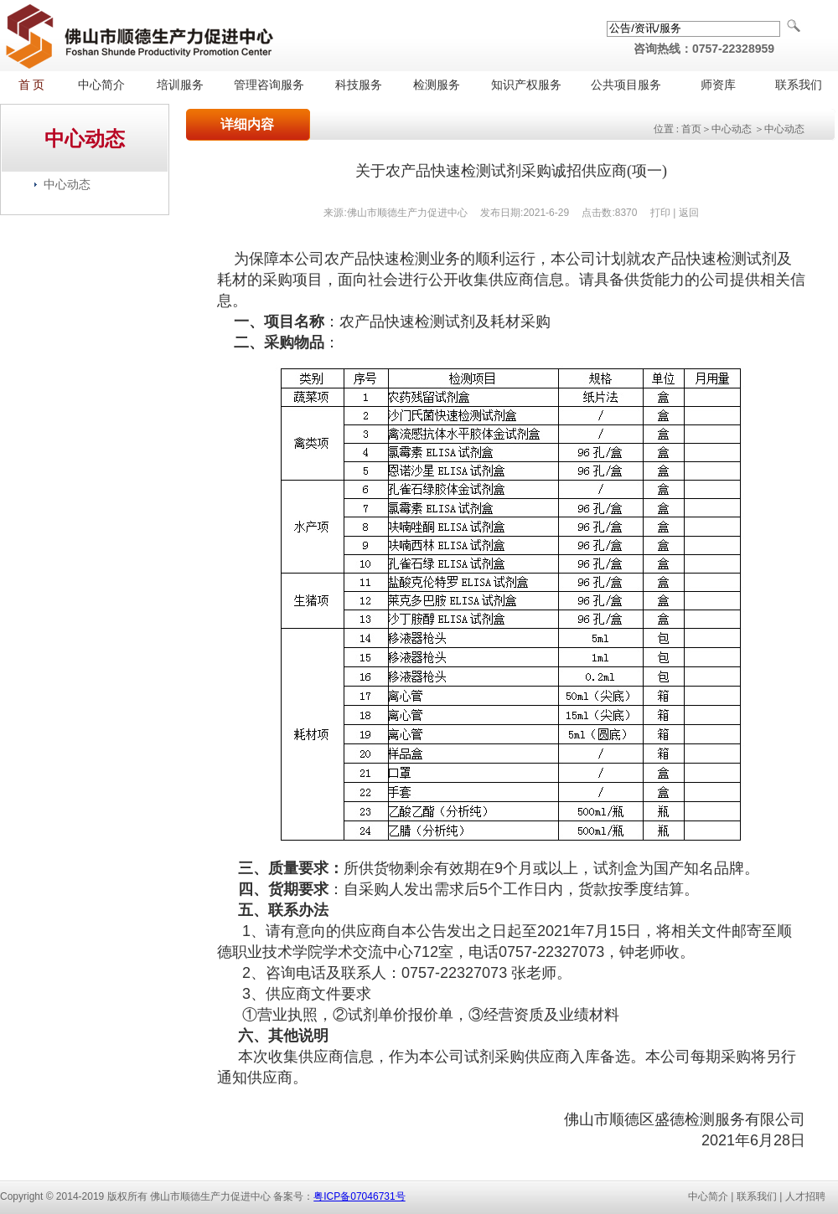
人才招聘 (805, 1196)
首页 (691, 129)
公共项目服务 (626, 85)
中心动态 (67, 184)
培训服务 (180, 85)
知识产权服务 (526, 85)
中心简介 (101, 85)
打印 (660, 213)
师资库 (718, 85)
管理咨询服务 (269, 85)
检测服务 (436, 85)
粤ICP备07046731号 (359, 1196)
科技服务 (358, 85)
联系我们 (798, 85)
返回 (689, 213)
